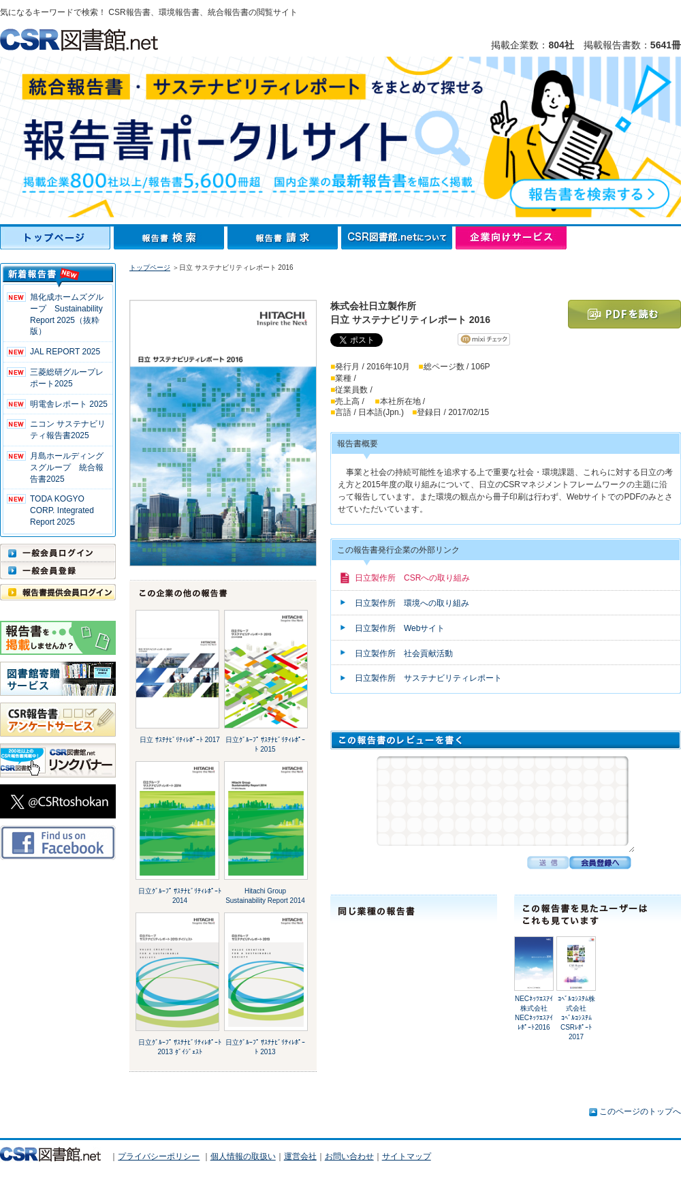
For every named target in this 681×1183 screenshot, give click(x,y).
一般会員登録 (58, 570)
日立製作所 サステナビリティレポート (428, 678)
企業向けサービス (511, 237)
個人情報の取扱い (243, 1156)
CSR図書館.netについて (398, 237)
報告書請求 (284, 237)
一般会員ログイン (58, 553)
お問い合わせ (349, 1156)
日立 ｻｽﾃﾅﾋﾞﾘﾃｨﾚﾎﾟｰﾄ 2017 (180, 739)
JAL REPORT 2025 (65, 351)
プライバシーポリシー (159, 1156)
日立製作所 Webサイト (400, 628)
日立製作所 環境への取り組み (412, 603)
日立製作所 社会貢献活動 (404, 653)
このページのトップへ (640, 1111)
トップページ (57, 237)
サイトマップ (406, 1156)
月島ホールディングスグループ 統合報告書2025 (67, 467)
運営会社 (300, 1156)
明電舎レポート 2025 (69, 404)
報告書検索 (170, 237)
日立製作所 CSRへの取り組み (412, 578)
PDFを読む (624, 314)
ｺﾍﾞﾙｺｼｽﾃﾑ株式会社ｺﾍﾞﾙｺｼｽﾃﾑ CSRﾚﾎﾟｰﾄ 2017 (576, 1018)
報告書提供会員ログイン (58, 592)
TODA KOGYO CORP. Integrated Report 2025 (62, 510)
